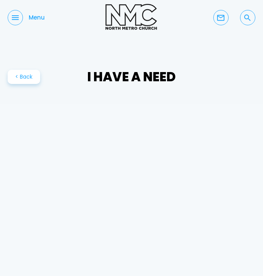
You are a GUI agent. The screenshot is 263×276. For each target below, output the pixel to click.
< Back (23, 76)
